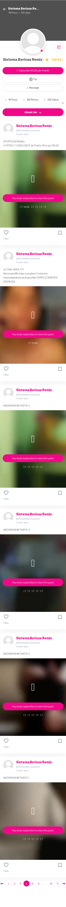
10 (51, 883)
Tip (33, 79)
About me (33, 112)
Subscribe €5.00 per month (33, 70)
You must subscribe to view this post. (33, 198)
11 (57, 883)
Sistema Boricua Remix (34, 126)
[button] (59, 47)
